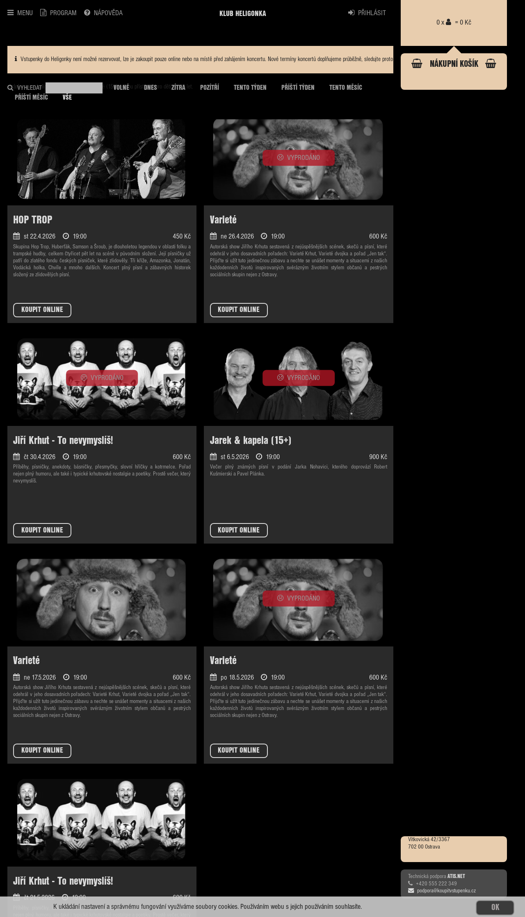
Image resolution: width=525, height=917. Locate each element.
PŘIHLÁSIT (367, 13)
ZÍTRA (178, 88)
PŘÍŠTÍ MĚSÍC (31, 97)
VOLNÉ (121, 88)
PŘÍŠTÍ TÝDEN (298, 88)
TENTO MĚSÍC (345, 88)
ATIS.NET (456, 876)
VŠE (67, 97)
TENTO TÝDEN (250, 88)
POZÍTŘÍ (209, 88)
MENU (20, 13)
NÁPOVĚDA (103, 13)
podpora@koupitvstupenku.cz (442, 890)
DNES (150, 88)
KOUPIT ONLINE (42, 310)
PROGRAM (58, 13)
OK (495, 907)
